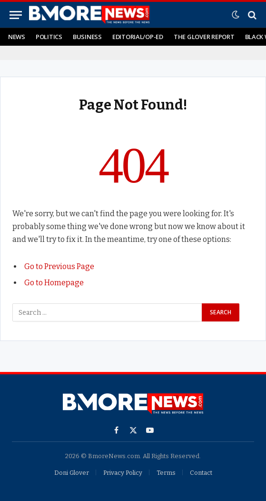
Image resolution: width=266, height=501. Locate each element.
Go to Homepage (54, 282)
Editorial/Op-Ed (137, 36)
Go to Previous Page (59, 266)
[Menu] (16, 15)
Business (87, 36)
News (16, 36)
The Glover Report (204, 36)
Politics (49, 36)
